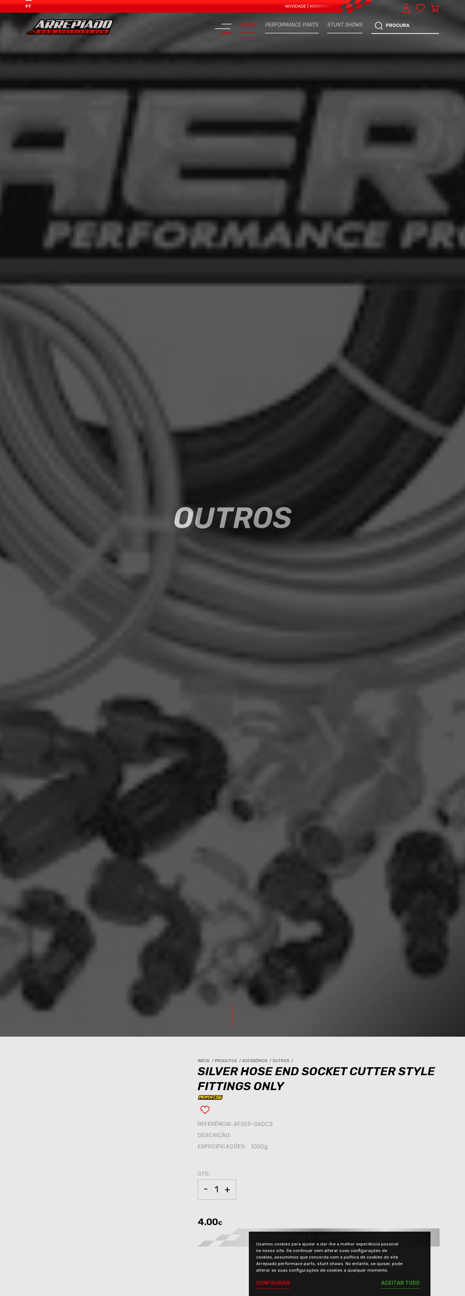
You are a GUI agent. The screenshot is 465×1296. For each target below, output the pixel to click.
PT (28, 6)
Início (206, 1060)
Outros (283, 1060)
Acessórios (257, 1060)
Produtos (228, 1060)
